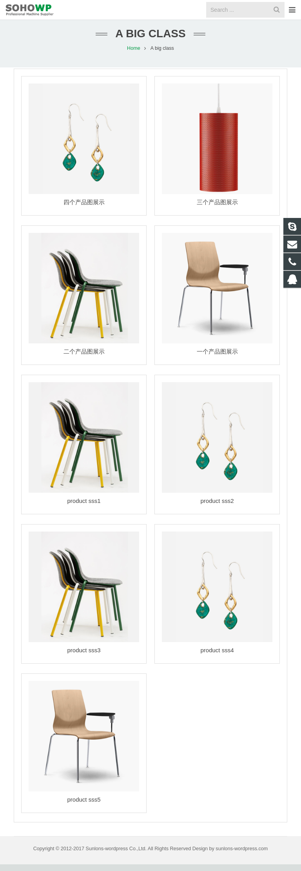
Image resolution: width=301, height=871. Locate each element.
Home (133, 55)
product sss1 (83, 507)
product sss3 (83, 656)
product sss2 (217, 507)
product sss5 (83, 806)
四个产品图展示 (84, 208)
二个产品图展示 (84, 358)
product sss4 (217, 656)
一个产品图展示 (217, 358)
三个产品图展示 (217, 208)
